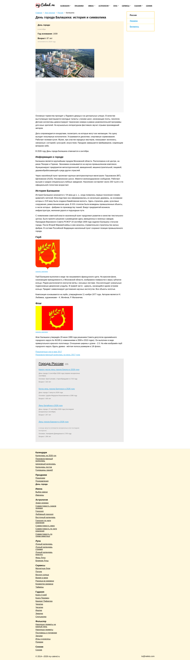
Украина (134, 21)
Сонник (149, 6)
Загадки (39, 636)
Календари (64, 6)
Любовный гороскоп (44, 514)
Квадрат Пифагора (44, 601)
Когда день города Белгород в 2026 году (57, 389)
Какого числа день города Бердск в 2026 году (59, 370)
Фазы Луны (41, 558)
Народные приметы (44, 630)
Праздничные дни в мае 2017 (49, 352)
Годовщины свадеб (44, 470)
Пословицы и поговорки (46, 633)
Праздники (79, 6)
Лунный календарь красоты (44, 553)
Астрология (104, 6)
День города (42, 484)
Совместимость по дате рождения (46, 530)
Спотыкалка (41, 617)
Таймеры (40, 587)
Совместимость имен (45, 526)
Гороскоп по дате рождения (43, 522)
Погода (39, 572)
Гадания (137, 6)
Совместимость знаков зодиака (46, 507)
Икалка (39, 610)
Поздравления (42, 481)
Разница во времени (45, 581)
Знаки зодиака (42, 503)
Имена (91, 6)
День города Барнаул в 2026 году (54, 422)
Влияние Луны (42, 561)
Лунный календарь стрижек (44, 548)
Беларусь (134, 27)
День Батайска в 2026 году (51, 406)
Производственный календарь (44, 460)
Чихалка (39, 604)
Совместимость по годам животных (44, 535)
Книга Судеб (41, 595)
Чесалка (39, 607)
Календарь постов (44, 467)
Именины (40, 495)
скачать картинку (42, 271)
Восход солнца (42, 575)
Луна (115, 6)
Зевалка (39, 613)
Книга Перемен (42, 598)
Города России (51, 364)
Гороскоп (40, 511)
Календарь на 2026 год (46, 456)
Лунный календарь (44, 544)
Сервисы (125, 6)
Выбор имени (42, 492)
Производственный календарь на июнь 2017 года (58, 355)
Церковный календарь (46, 464)
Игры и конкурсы (43, 639)
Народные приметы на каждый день (46, 625)
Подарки (39, 642)
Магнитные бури (43, 568)
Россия (133, 15)
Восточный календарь (45, 517)
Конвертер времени (44, 584)
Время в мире (42, 578)
